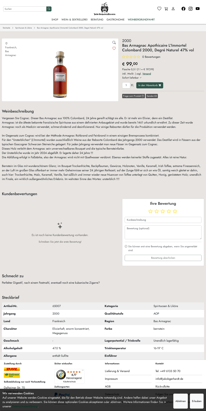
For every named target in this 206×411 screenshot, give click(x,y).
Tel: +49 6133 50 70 (167, 371)
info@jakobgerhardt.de (169, 379)
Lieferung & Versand (117, 371)
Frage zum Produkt (133, 96)
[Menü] (69, 371)
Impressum (111, 379)
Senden (152, 96)
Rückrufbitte (162, 386)
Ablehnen (180, 401)
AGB (108, 386)
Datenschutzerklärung (25, 406)
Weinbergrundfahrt (141, 19)
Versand (146, 74)
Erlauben (196, 401)
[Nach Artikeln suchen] (25, 8)
